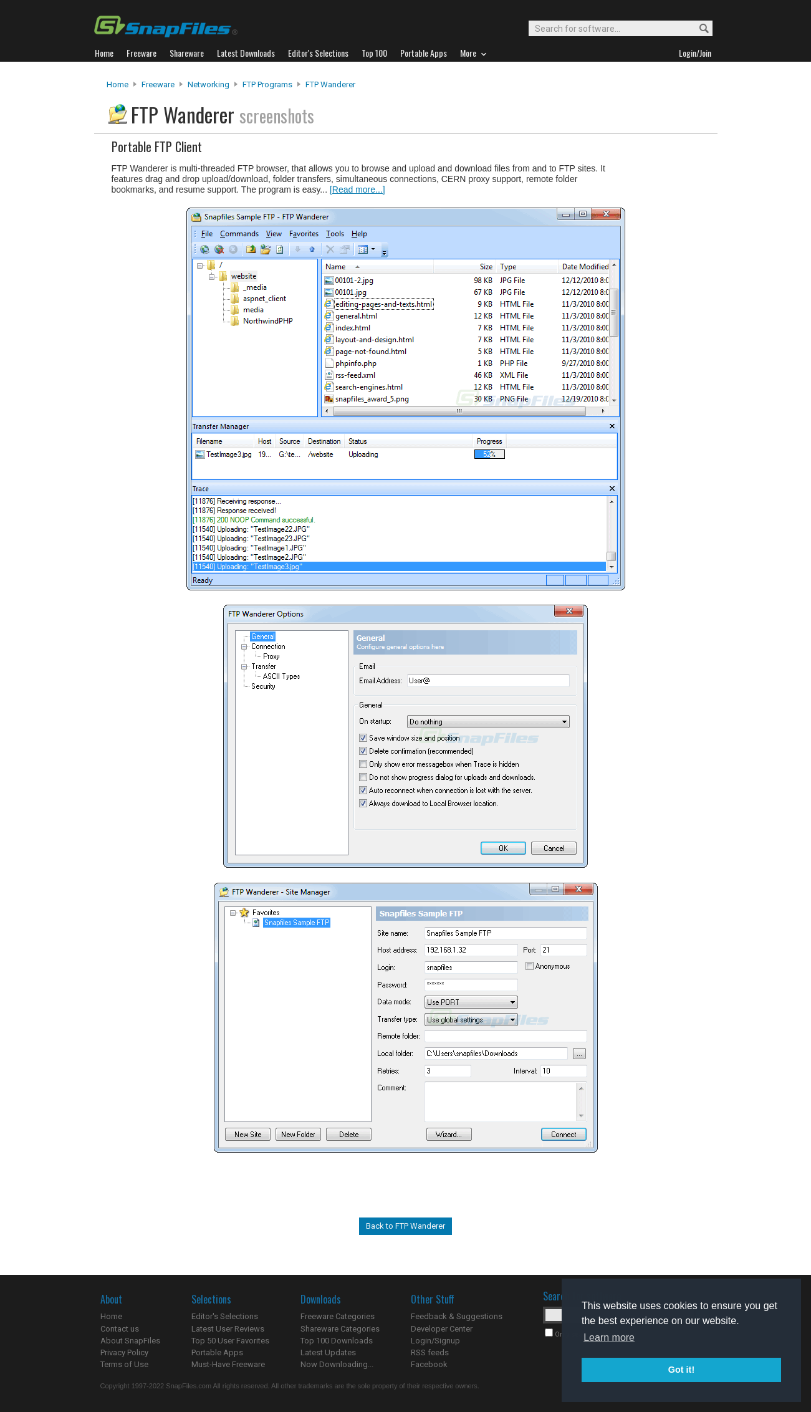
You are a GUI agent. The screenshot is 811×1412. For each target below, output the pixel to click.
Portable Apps (217, 1352)
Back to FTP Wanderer (405, 1226)
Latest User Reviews (227, 1328)
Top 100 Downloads (336, 1340)
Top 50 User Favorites (230, 1340)
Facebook (429, 1364)
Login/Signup (435, 1340)
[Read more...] (357, 190)
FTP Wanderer (330, 84)
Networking (208, 84)
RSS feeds (430, 1352)
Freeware (158, 84)
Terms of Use (124, 1364)
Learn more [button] (609, 1337)
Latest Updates (328, 1352)
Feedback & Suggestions (456, 1316)
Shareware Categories (340, 1328)
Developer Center (442, 1328)
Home (117, 84)
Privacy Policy (124, 1352)
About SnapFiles (130, 1340)
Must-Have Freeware (228, 1364)
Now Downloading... (336, 1364)
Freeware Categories (337, 1316)
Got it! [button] (681, 1370)
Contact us (119, 1328)
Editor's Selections (224, 1316)
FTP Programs (267, 84)
